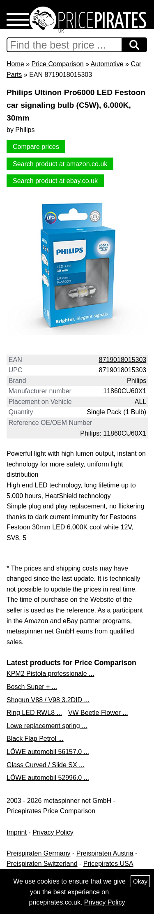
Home (15, 63)
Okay (140, 881)
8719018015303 (123, 359)
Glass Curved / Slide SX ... (45, 764)
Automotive (107, 63)
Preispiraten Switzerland (42, 863)
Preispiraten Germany (39, 853)
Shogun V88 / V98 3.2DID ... (48, 699)
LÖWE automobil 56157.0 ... (48, 751)
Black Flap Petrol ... (35, 738)
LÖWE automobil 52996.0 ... (48, 777)
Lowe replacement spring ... (47, 725)
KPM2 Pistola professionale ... (50, 673)
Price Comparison (57, 63)
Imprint (17, 832)
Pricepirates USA (108, 863)
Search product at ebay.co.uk (55, 180)
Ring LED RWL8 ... (34, 712)
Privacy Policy (53, 832)
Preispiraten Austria (104, 853)
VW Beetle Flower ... (98, 712)
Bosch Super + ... (32, 686)
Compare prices (36, 146)
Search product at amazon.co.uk (60, 163)
